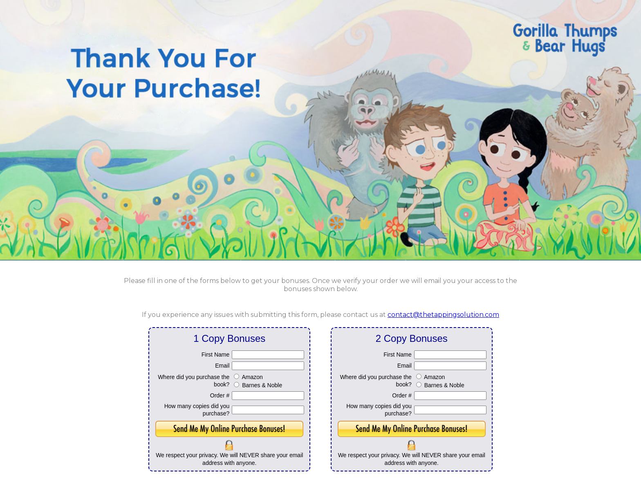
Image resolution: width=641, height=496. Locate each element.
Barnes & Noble (262, 385)
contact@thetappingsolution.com (443, 315)
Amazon (252, 377)
